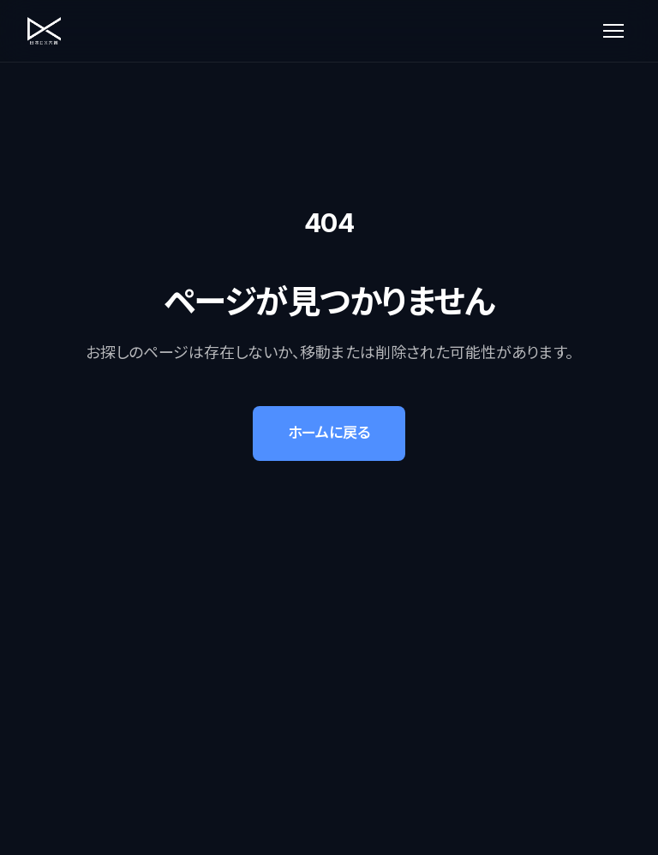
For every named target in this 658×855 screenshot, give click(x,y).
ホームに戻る (329, 433)
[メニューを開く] (613, 31)
